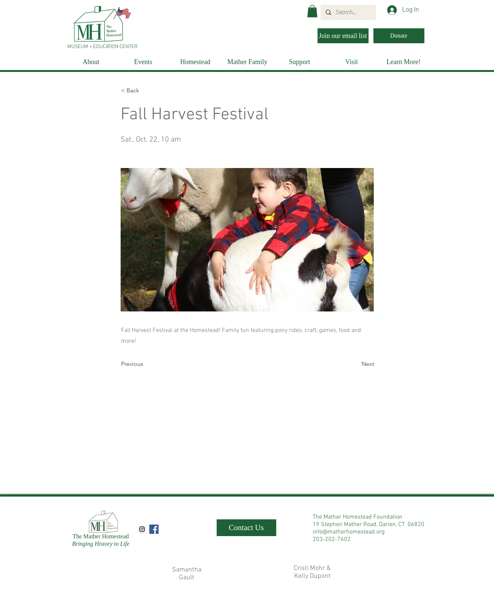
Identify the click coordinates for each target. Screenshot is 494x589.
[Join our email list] (343, 35)
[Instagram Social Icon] (142, 529)
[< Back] (145, 90)
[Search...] (347, 12)
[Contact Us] (246, 527)
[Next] (355, 364)
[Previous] (145, 364)
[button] (312, 11)
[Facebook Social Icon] (154, 529)
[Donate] (398, 35)
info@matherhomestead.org (349, 532)
